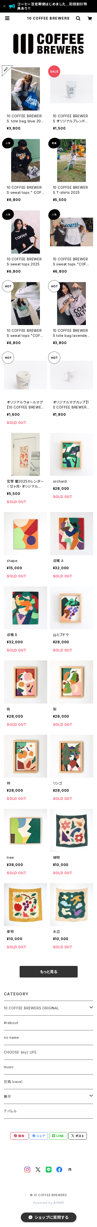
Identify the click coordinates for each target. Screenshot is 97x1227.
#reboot (11, 1023)
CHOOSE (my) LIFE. (21, 1052)
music (9, 1067)
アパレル (10, 1111)
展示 (7, 1096)
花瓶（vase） (13, 1082)
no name (11, 1037)
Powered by (48, 1203)
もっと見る (48, 971)
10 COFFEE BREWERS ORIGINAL (31, 1008)
